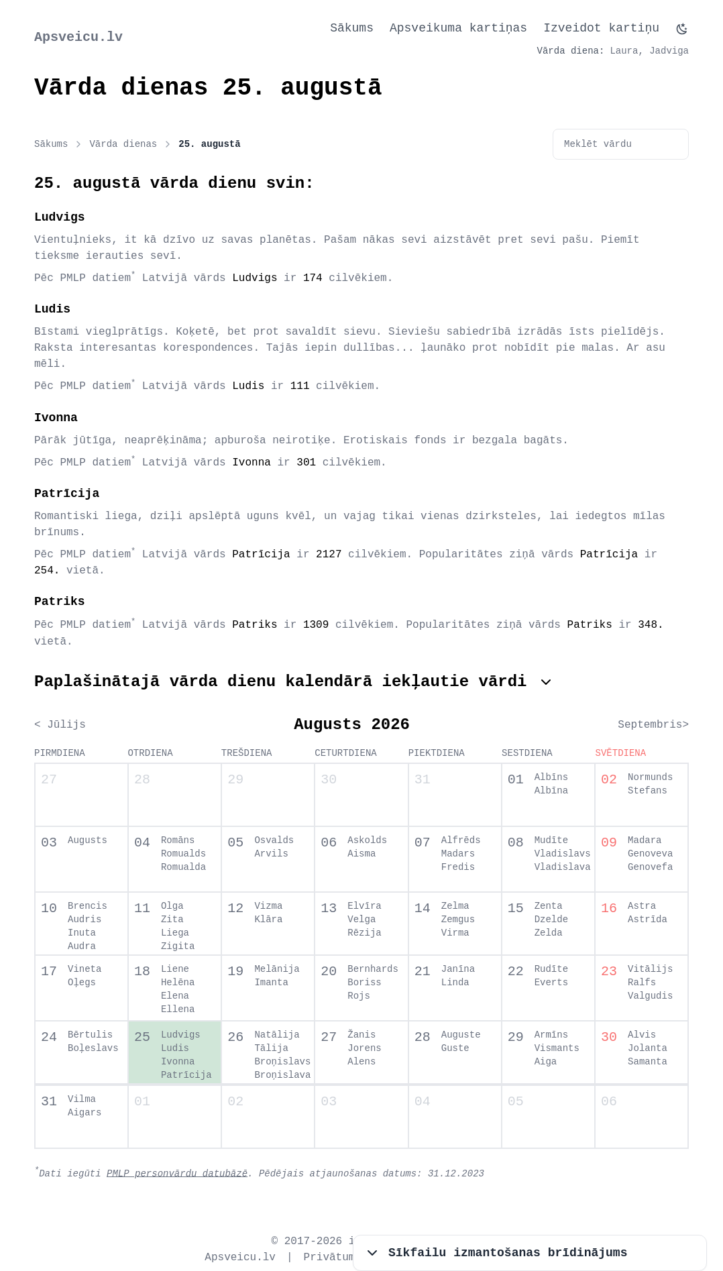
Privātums (333, 1258)
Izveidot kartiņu (601, 28)
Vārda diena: (571, 51)
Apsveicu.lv (78, 37)
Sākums (352, 28)
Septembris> (653, 725)
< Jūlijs (60, 725)
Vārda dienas (131, 144)
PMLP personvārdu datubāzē (177, 1173)
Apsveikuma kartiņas (458, 28)
